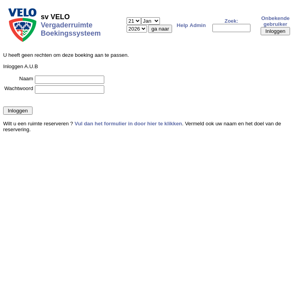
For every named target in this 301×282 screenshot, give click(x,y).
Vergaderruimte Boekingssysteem (71, 29)
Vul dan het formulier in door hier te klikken (128, 124)
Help (182, 25)
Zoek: (231, 21)
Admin (198, 25)
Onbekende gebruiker (275, 21)
